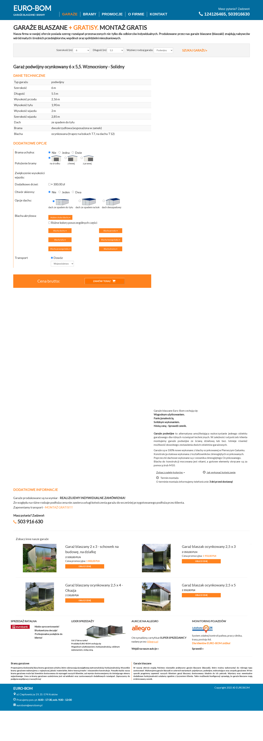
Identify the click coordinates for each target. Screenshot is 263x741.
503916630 (239, 14)
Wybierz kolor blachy (60, 217)
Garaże (70, 14)
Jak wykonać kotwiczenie (219, 472)
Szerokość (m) (64, 49)
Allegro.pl (152, 641)
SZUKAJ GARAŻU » (194, 50)
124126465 (215, 14)
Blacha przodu (111, 230)
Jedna (64, 152)
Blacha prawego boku (60, 249)
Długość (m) (99, 49)
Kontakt (158, 14)
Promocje (112, 14)
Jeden (64, 192)
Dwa (76, 192)
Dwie (77, 152)
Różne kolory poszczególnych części (72, 222)
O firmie (136, 14)
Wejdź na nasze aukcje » (145, 648)
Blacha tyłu (60, 240)
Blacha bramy (110, 249)
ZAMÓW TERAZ (104, 281)
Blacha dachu (60, 230)
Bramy (89, 14)
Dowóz (57, 258)
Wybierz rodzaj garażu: (140, 49)
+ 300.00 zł (56, 184)
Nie (52, 152)
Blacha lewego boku (110, 240)
